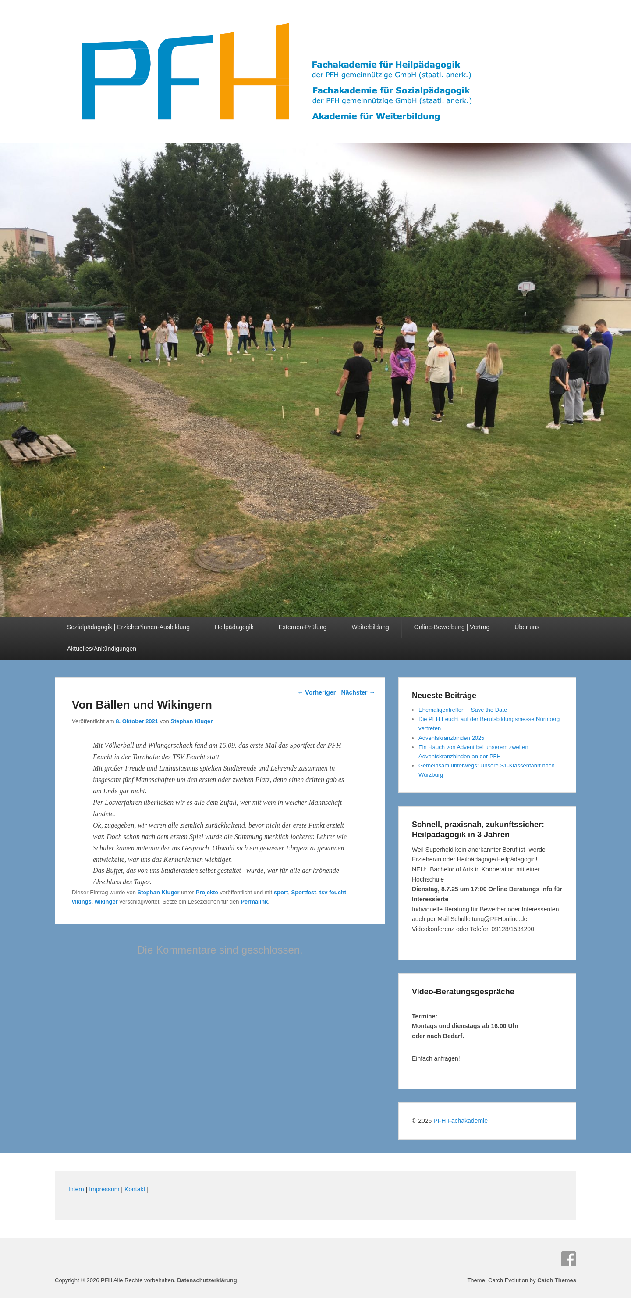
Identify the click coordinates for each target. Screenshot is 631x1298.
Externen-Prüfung (303, 627)
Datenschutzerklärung (207, 1280)
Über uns (526, 627)
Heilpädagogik (234, 627)
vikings (82, 901)
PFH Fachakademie (460, 1120)
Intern (76, 1189)
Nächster (358, 692)
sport (281, 892)
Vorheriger (316, 692)
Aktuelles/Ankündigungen (101, 648)
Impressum (104, 1189)
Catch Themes (556, 1280)
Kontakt (134, 1189)
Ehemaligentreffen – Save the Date (462, 709)
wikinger (106, 901)
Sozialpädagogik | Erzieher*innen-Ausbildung (128, 627)
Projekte (207, 892)
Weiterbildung (370, 627)
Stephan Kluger (191, 721)
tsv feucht (332, 892)
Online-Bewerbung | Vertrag (452, 627)
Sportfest (303, 892)
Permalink (254, 901)
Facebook (568, 1258)
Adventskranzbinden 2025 (451, 738)
